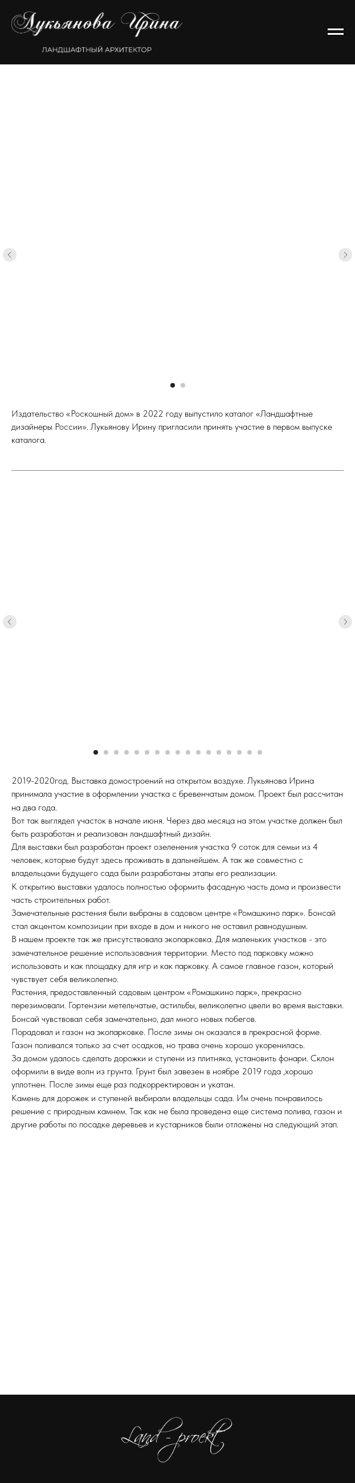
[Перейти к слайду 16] (249, 752)
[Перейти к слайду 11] (198, 752)
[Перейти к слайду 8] (167, 752)
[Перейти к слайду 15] (239, 752)
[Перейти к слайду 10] (188, 752)
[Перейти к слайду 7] (157, 752)
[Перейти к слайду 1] (172, 385)
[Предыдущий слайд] (10, 255)
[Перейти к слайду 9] (178, 752)
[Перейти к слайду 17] (260, 752)
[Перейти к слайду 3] (116, 752)
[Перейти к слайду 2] (183, 385)
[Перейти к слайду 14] (229, 752)
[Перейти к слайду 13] (219, 752)
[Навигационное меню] (336, 31)
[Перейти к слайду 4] (126, 752)
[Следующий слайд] (345, 255)
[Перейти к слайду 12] (208, 752)
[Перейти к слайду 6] (147, 752)
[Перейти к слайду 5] (136, 752)
